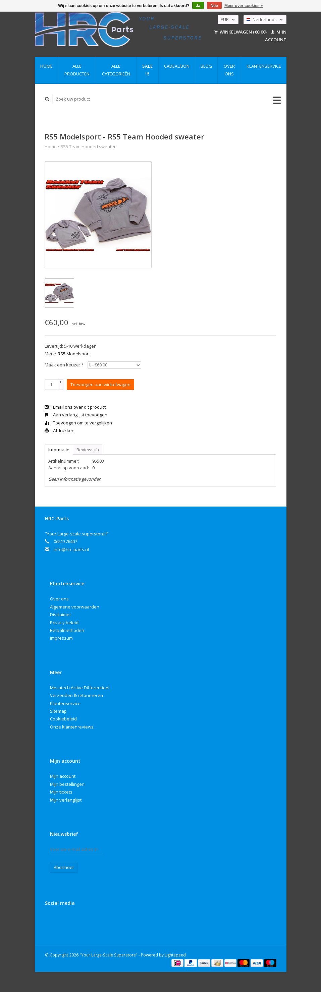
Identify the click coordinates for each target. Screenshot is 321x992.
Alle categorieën (116, 70)
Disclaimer (60, 614)
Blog (206, 66)
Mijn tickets (61, 792)
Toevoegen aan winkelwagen (100, 385)
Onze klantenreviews (72, 727)
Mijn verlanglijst (66, 800)
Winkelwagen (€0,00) (241, 32)
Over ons (229, 70)
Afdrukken (59, 430)
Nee (214, 5)
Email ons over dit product (75, 407)
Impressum (61, 638)
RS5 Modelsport (74, 354)
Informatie (58, 450)
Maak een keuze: (64, 365)
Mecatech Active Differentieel (79, 688)
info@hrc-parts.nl (71, 549)
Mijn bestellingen (67, 784)
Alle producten (77, 70)
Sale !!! (147, 70)
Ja (198, 5)
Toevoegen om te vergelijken (78, 423)
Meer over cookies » (243, 5)
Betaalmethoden (67, 630)
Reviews (87, 450)
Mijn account (62, 776)
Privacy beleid (64, 623)
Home (46, 66)
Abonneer (64, 867)
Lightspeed (175, 954)
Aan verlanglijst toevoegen (76, 415)
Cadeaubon (177, 66)
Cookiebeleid (63, 719)
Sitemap (58, 711)
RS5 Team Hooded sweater (88, 146)
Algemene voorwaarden (74, 607)
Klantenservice (264, 66)
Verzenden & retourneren (76, 695)
